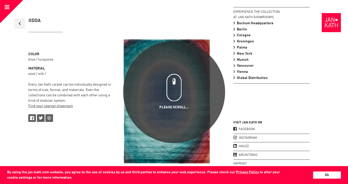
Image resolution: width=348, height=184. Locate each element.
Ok (327, 175)
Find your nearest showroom (50, 106)
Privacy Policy (247, 172)
